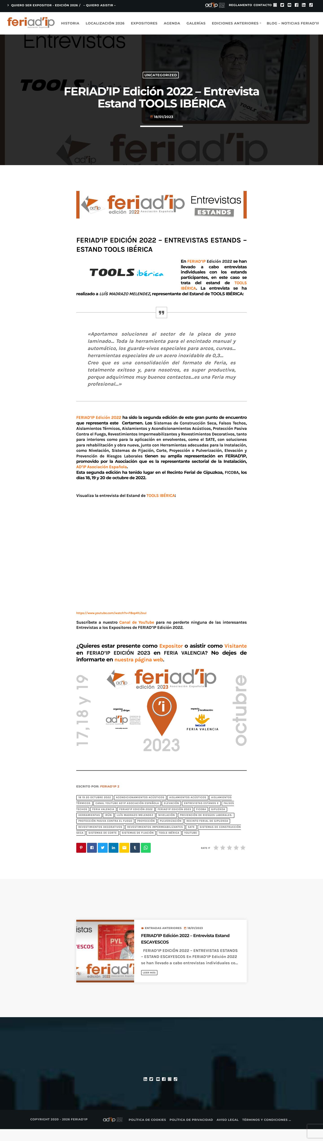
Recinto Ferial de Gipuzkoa (207, 833)
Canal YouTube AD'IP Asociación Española (127, 815)
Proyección (146, 833)
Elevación (171, 815)
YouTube (190, 845)
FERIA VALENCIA (103, 821)
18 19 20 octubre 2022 (94, 809)
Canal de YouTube (136, 634)
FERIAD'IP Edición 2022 (136, 821)
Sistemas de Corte (102, 845)
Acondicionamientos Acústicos (140, 809)
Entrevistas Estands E (201, 815)
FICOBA (201, 821)
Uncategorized (160, 80)
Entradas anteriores (163, 940)
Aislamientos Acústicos (187, 809)
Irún (108, 827)
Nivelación (166, 827)
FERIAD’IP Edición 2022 (99, 429)
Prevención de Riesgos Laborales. (206, 827)
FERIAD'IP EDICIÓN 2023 (174, 821)
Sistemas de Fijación (138, 845)
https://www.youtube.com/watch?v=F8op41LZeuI (111, 625)
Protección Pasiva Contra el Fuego (105, 833)
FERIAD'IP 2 (109, 798)
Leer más (150, 984)
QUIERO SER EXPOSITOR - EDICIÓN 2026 (42, 5)
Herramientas (89, 827)
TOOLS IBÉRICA (169, 845)
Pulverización (170, 833)
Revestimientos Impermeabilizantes (155, 839)
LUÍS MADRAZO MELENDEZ (135, 827)
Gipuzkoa (218, 821)
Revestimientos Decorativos (100, 839)
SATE (191, 839)
